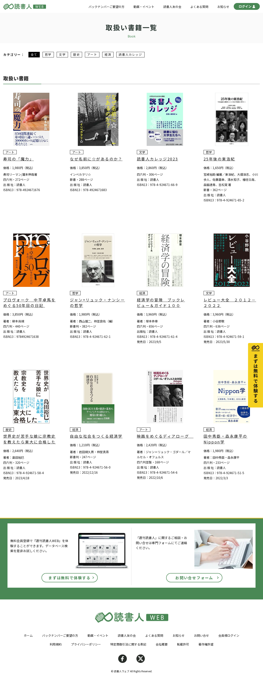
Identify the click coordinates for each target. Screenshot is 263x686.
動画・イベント (143, 6)
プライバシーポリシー (86, 644)
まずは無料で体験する (69, 577)
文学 (62, 54)
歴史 (76, 54)
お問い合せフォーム (194, 577)
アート (92, 54)
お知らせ (223, 6)
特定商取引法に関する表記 (128, 644)
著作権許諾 (205, 644)
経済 (108, 54)
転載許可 (183, 644)
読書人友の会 (172, 6)
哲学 (48, 54)
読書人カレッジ (130, 54)
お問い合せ (201, 635)
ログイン (247, 7)
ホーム (28, 635)
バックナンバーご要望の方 (106, 6)
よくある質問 (199, 6)
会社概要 (162, 644)
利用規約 (56, 644)
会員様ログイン (228, 635)
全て (34, 54)
